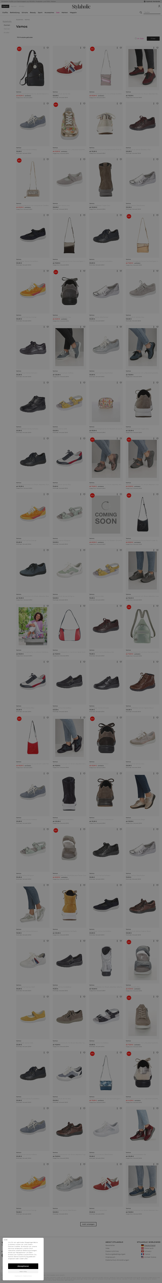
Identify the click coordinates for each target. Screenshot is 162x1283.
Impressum (18, 1276)
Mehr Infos (23, 1271)
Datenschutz (27, 1276)
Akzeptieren (23, 1266)
